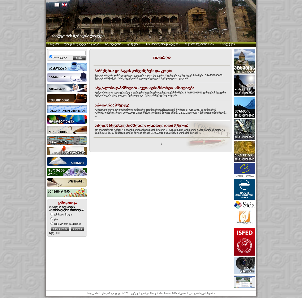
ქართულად (58, 57)
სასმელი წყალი (61, 214)
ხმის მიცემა (60, 228)
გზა (54, 219)
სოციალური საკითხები (65, 223)
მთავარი (54, 44)
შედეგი (77, 228)
